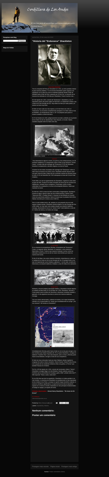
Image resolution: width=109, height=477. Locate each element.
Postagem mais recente (40, 466)
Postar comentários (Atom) (57, 471)
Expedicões (40, 405)
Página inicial (55, 466)
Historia (46, 405)
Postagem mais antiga (69, 466)
